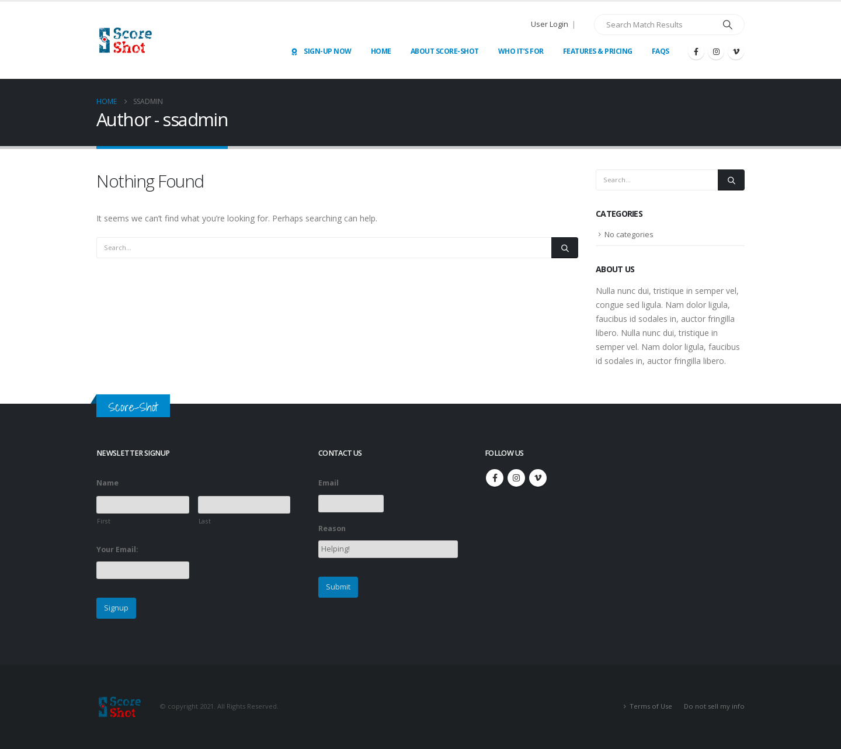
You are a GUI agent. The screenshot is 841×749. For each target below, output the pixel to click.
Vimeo (538, 478)
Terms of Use (651, 706)
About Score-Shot (445, 51)
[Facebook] (696, 51)
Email (328, 483)
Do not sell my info (714, 706)
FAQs (660, 51)
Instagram (516, 478)
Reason (332, 528)
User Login (549, 24)
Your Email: (117, 549)
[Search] (727, 24)
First (103, 521)
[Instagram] (716, 51)
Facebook (494, 478)
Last (205, 521)
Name (107, 483)
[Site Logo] (125, 40)
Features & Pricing (598, 51)
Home (381, 51)
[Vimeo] (736, 51)
